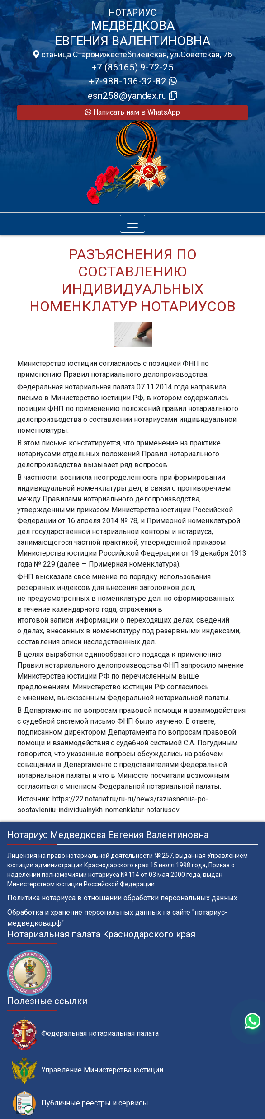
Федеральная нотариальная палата (85, 1033)
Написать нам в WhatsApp (132, 112)
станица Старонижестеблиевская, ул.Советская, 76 (132, 54)
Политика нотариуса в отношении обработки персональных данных (122, 898)
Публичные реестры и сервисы (80, 1103)
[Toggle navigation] (132, 224)
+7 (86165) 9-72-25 (132, 67)
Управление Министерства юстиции (87, 1070)
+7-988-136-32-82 (133, 81)
